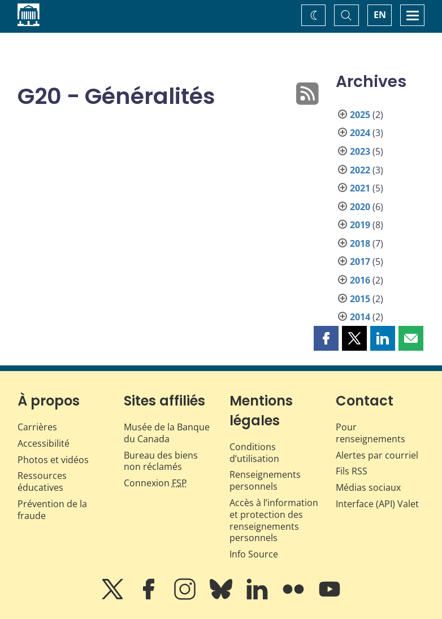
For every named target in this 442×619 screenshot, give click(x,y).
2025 (360, 114)
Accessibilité (44, 443)
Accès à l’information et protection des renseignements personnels (273, 520)
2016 (360, 280)
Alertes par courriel (377, 455)
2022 (360, 170)
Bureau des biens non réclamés (161, 461)
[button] (326, 338)
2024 (360, 133)
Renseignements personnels (265, 480)
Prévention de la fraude (52, 510)
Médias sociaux (368, 487)
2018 (360, 243)
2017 (360, 261)
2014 (360, 317)
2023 (360, 151)
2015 (360, 299)
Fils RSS (351, 471)
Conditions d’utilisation (254, 453)
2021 (360, 188)
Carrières (37, 427)
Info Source (253, 554)
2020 (360, 206)
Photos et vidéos (53, 460)
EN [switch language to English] (380, 14)
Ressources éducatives (42, 481)
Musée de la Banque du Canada (167, 433)
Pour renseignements (370, 433)
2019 (360, 225)
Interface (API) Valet (377, 504)
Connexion (155, 483)
